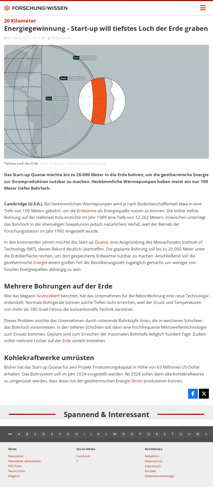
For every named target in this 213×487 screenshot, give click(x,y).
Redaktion (152, 456)
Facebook (83, 456)
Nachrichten (17, 471)
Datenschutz (153, 461)
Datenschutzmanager (160, 476)
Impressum (153, 466)
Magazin (14, 476)
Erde (66, 341)
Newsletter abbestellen (24, 461)
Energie (40, 262)
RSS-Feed (14, 466)
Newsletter (16, 456)
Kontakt (150, 471)
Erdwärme (86, 211)
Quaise (101, 242)
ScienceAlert (48, 296)
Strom (137, 381)
